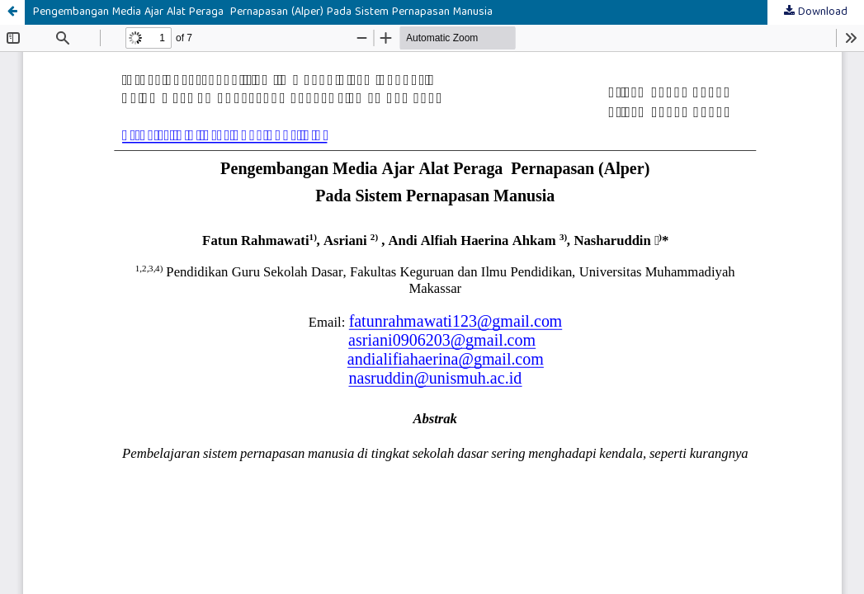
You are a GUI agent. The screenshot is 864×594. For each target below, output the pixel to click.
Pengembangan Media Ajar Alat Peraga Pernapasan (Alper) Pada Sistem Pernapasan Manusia (263, 12)
